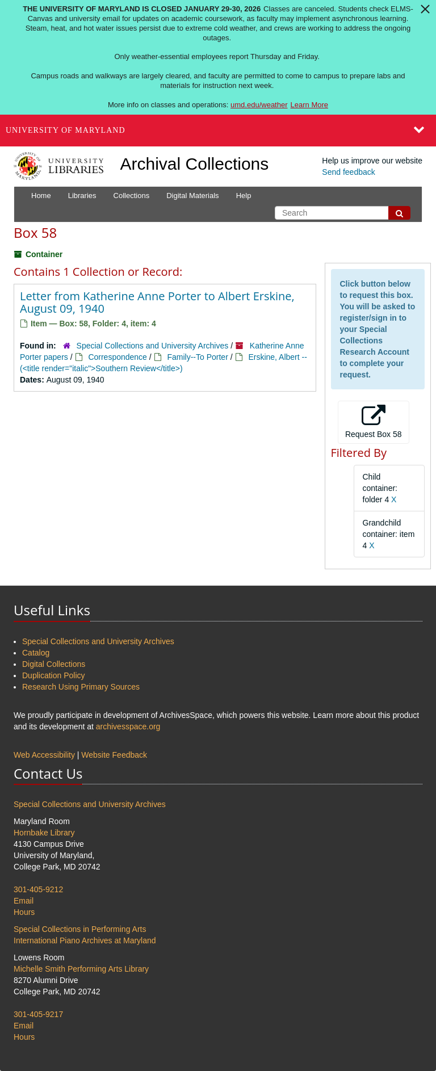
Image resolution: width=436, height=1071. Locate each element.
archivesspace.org (128, 726)
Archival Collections (194, 163)
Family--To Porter (197, 357)
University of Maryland (65, 130)
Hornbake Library (44, 832)
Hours (24, 912)
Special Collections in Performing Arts (80, 929)
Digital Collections (53, 664)
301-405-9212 (38, 889)
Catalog (35, 652)
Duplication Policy (53, 675)
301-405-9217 (38, 1014)
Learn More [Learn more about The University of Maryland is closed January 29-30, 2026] (309, 104)
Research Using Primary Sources (81, 686)
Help (243, 195)
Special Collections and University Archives (153, 345)
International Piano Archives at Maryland (85, 940)
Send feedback (348, 172)
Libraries (82, 195)
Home (41, 195)
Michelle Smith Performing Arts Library (81, 968)
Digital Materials (192, 195)
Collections (132, 195)
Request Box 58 (373, 422)
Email (23, 900)
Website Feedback (114, 754)
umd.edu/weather (258, 104)
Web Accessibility (44, 754)
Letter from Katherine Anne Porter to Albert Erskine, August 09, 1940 (157, 302)
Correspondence (117, 357)
